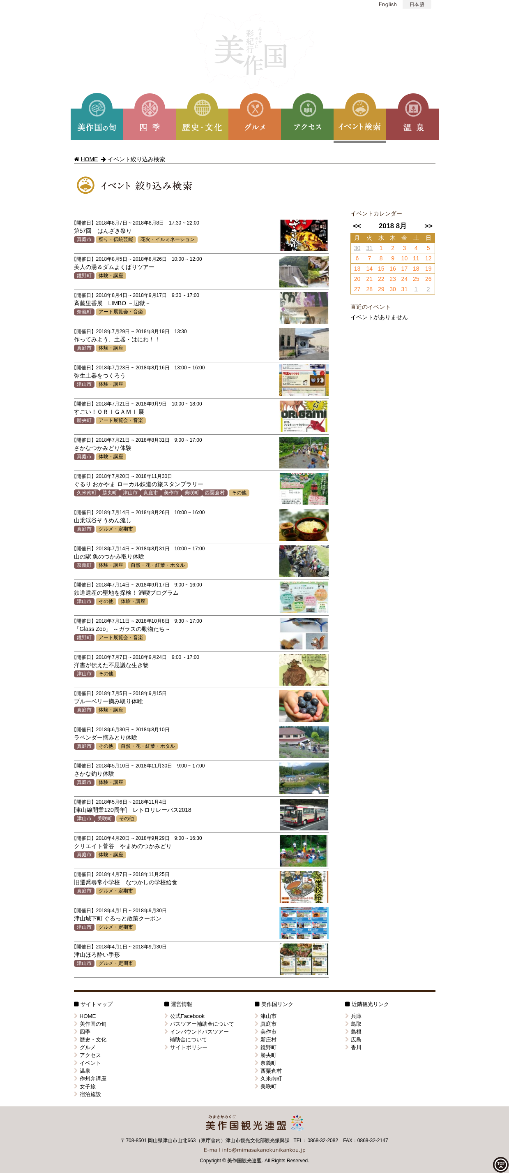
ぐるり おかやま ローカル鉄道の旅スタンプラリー (139, 484)
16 (392, 268)
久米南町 (87, 493)
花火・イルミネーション (167, 239)
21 (369, 279)
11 (416, 258)
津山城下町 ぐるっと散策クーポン (118, 918)
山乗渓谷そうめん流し (102, 520)
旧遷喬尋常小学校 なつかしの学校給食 (125, 882)
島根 (353, 1032)
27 (357, 289)
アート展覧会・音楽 (121, 312)
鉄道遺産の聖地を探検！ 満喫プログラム (126, 592)
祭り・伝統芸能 (116, 239)
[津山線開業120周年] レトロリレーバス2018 (132, 810)
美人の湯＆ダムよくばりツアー (114, 267)
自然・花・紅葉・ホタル (158, 565)
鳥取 (353, 1024)
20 (357, 279)
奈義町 (84, 312)
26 (428, 279)
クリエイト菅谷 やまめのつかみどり (123, 846)
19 (428, 268)
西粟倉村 (215, 493)
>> (428, 226)
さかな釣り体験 (94, 773)
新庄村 (265, 1039)
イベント (87, 1063)
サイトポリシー (185, 1047)
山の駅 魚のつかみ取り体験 (109, 556)
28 (369, 289)
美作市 (171, 493)
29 (381, 289)
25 (416, 279)
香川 (353, 1047)
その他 (239, 493)
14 (369, 268)
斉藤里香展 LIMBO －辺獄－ (112, 303)
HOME (89, 159)
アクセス (87, 1055)
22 (381, 279)
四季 (82, 1032)
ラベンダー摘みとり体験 (105, 737)
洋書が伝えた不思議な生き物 (111, 665)
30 (357, 248)
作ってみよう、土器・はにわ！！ (117, 339)
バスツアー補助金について (199, 1024)
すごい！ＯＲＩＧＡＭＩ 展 (109, 411)
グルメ (85, 1047)
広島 (353, 1039)
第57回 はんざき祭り (103, 230)
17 (404, 268)
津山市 (84, 384)
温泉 (82, 1071)
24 (404, 279)
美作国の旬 (90, 1024)
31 (369, 248)
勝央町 (84, 420)
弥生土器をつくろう (100, 375)
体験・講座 (111, 275)
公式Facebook (184, 1016)
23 (392, 279)
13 (357, 268)
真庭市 (84, 239)
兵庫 (353, 1016)
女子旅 (85, 1086)
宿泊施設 (87, 1094)
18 (416, 268)
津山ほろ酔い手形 (97, 954)
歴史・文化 (90, 1039)
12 (428, 258)
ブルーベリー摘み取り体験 (108, 701)
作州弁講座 (90, 1079)
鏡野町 (84, 275)
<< (357, 226)
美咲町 (191, 493)
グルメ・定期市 (116, 529)
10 (404, 258)
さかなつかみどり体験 (102, 448)
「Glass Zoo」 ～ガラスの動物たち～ (122, 629)
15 (381, 268)
